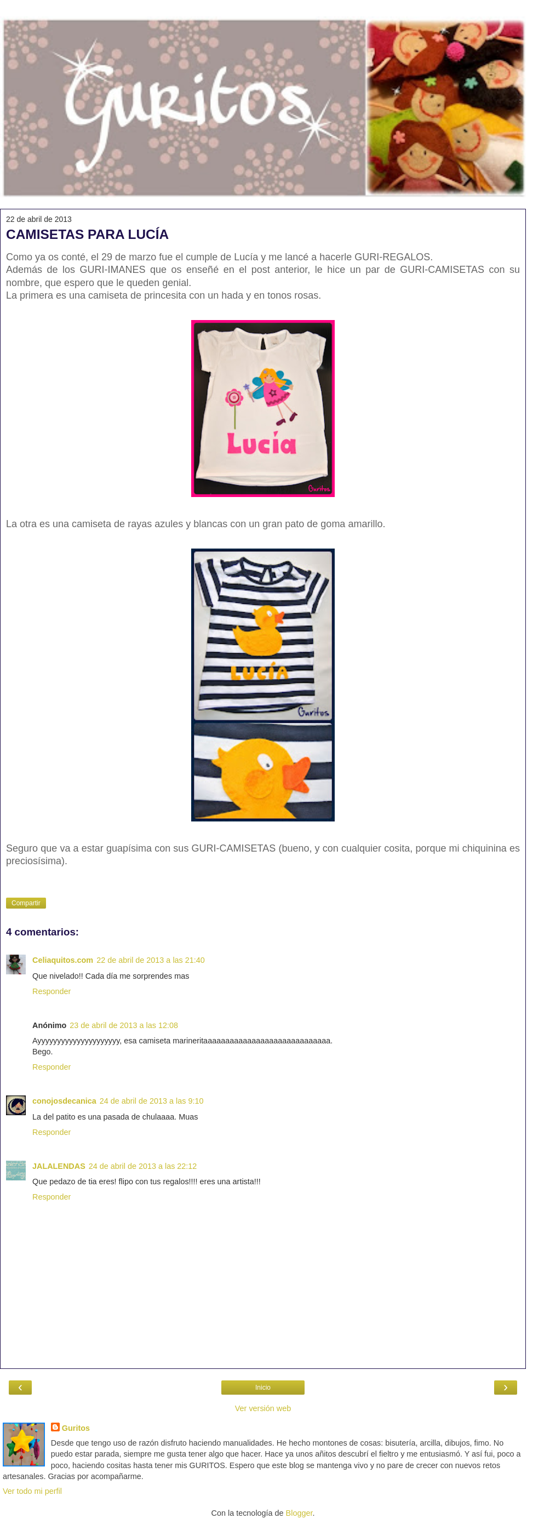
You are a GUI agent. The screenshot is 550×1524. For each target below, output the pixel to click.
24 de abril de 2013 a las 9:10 (152, 1101)
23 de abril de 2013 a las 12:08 (124, 1025)
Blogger (299, 1513)
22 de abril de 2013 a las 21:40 (150, 960)
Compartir (26, 903)
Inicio (263, 1387)
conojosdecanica (64, 1101)
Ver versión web (263, 1408)
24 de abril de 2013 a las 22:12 (143, 1166)
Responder (51, 991)
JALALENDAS (58, 1166)
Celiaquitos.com (62, 960)
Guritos (76, 1428)
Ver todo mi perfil (32, 1491)
